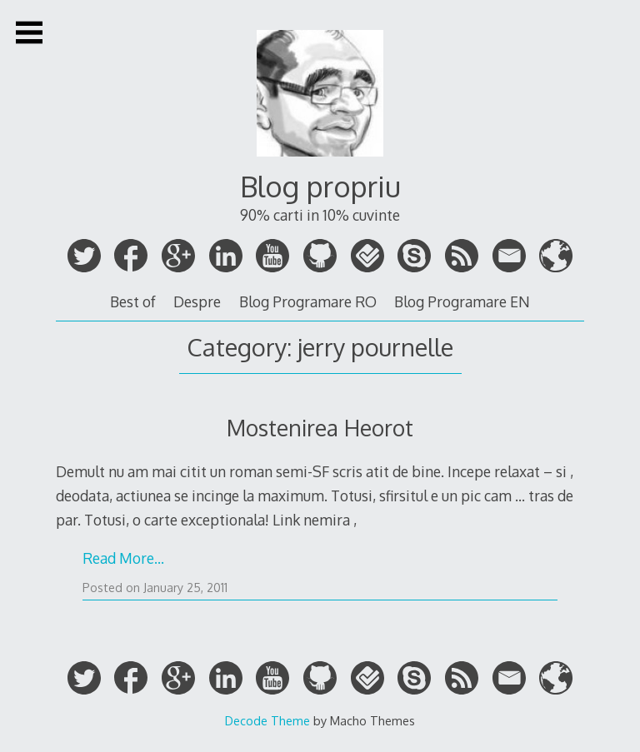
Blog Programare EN (462, 301)
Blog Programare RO (308, 301)
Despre (197, 301)
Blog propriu (320, 186)
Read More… (123, 558)
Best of (133, 301)
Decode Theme (267, 720)
